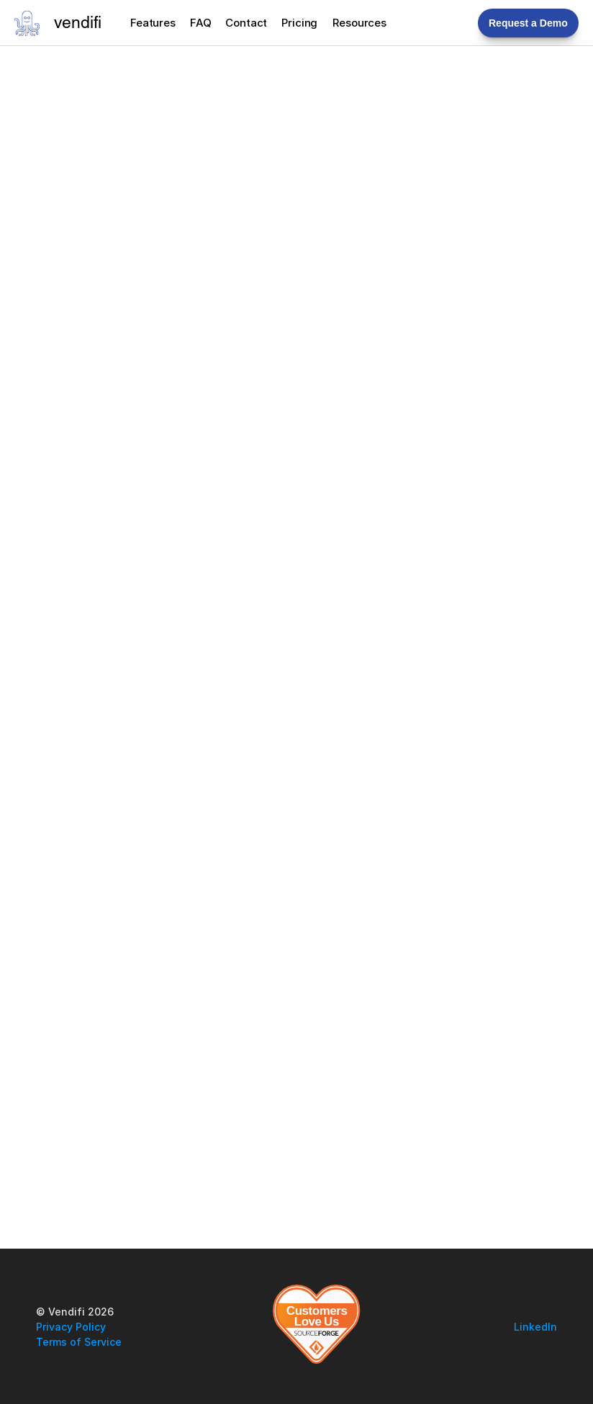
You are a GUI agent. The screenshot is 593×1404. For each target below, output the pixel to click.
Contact (246, 22)
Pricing (299, 22)
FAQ (201, 22)
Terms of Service (79, 1342)
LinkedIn (535, 1327)
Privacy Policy (71, 1327)
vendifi (77, 24)
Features (153, 22)
